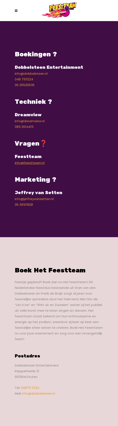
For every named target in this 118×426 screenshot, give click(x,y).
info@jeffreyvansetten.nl (34, 199)
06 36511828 (24, 204)
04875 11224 (30, 387)
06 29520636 (24, 85)
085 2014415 (24, 126)
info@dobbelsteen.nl (31, 73)
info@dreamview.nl (30, 121)
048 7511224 (24, 79)
